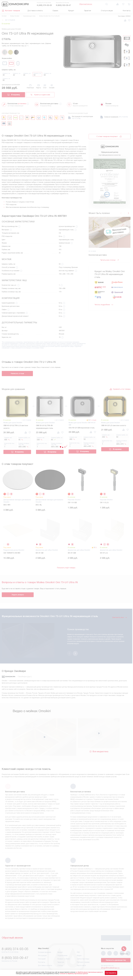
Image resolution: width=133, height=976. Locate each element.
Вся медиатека (98, 740)
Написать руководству (116, 949)
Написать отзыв (17, 373)
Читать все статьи (109, 260)
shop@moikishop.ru (110, 957)
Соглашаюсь (111, 973)
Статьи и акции (107, 10)
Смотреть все (119, 617)
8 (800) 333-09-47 (63, 5)
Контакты (127, 10)
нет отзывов (10, 20)
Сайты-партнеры (83, 948)
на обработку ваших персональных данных (89, 972)
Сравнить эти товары (120, 389)
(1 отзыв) (93, 420)
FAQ (78, 941)
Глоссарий (41, 948)
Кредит (71, 10)
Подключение (62, 945)
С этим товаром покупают (107, 136)
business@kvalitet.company (114, 963)
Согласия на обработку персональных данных (74, 973)
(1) (96, 547)
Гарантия (87, 10)
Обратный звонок (85, 4)
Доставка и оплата (35, 10)
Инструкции (42, 945)
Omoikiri (4, 16)
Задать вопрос (18, 595)
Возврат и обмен (64, 948)
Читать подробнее (103, 304)
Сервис (55, 10)
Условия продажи (44, 941)
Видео (79, 945)
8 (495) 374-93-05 (44, 5)
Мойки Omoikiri (14, 16)
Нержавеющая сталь (29, 16)
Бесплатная (17, 103)
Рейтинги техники (83, 951)
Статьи (60, 955)
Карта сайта (81, 955)
